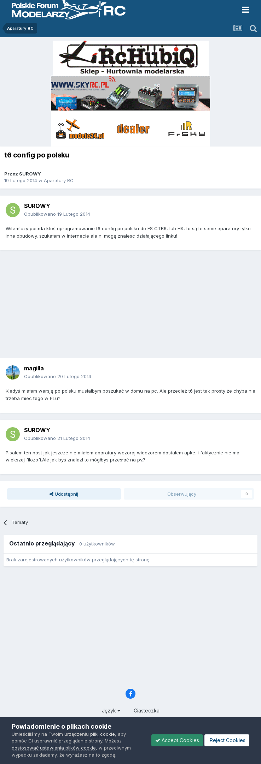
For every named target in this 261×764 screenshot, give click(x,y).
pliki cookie (102, 734)
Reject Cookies (226, 740)
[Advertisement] (132, 306)
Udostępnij (64, 494)
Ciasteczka (147, 711)
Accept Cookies (177, 740)
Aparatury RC (59, 180)
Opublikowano (57, 214)
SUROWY (30, 174)
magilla (34, 368)
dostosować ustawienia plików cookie (54, 748)
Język (111, 711)
